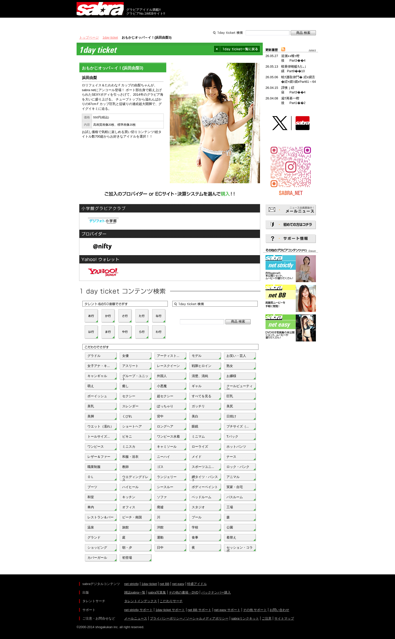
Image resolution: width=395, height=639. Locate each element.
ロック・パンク (237, 467)
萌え (90, 386)
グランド (94, 537)
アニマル (233, 477)
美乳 (90, 406)
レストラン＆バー (100, 517)
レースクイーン (168, 366)
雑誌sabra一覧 (134, 592)
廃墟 (160, 507)
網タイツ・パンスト (205, 478)
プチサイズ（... (237, 426)
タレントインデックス (140, 601)
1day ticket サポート (170, 610)
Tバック (232, 436)
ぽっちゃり (165, 406)
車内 (90, 507)
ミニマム (198, 436)
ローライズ (200, 446)
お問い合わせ (279, 610)
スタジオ (198, 507)
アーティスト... (168, 356)
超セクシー (165, 396)
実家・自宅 (234, 487)
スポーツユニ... (203, 467)
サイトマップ (284, 618)
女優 (125, 356)
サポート (246, 22)
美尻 (229, 406)
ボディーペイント (205, 487)
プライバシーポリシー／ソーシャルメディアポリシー (189, 618)
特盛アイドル (197, 584)
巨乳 (229, 396)
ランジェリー (167, 477)
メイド (197, 457)
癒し (125, 386)
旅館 (125, 527)
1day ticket (110, 37)
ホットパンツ (236, 446)
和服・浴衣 (130, 457)
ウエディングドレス (135, 478)
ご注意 (267, 618)
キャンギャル (97, 376)
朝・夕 (127, 547)
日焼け (231, 416)
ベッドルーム (201, 497)
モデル (197, 356)
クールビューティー (239, 387)
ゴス (160, 467)
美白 (195, 416)
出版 (101, 22)
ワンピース (95, 446)
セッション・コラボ (239, 549)
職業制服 (94, 467)
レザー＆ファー (98, 457)
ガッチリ (198, 406)
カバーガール (97, 558)
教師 (125, 467)
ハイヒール (130, 487)
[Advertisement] (291, 365)
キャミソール (167, 446)
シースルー (165, 487)
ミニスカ (128, 446)
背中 (160, 416)
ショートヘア (132, 426)
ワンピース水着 (168, 436)
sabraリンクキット (245, 618)
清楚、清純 (200, 376)
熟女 (229, 366)
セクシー (128, 396)
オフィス (128, 507)
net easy (178, 584)
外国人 (162, 376)
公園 (229, 527)
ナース (231, 457)
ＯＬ (90, 477)
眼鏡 (195, 426)
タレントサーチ (197, 22)
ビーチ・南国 (132, 517)
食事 (195, 537)
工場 (229, 507)
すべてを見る (201, 396)
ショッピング (97, 547)
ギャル (197, 386)
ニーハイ (163, 457)
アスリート (130, 366)
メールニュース (135, 618)
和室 (90, 497)
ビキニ (127, 436)
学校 (195, 527)
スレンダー (130, 406)
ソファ (162, 497)
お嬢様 (231, 376)
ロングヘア (165, 426)
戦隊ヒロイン (201, 366)
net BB (164, 584)
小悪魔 (162, 386)
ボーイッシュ (97, 396)
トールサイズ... (98, 436)
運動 (160, 537)
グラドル (94, 356)
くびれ (127, 416)
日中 (160, 547)
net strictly (131, 584)
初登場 (127, 558)
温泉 (90, 527)
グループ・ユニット (135, 377)
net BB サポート (199, 610)
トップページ (89, 37)
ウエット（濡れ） (100, 426)
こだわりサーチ (171, 601)
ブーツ (92, 487)
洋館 (160, 527)
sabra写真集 (157, 592)
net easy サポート (227, 610)
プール (197, 517)
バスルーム (234, 497)
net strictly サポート (138, 610)
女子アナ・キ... (98, 366)
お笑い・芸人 (236, 356)
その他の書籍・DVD (184, 592)
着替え (231, 537)
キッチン (128, 497)
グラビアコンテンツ (149, 22)
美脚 (90, 416)
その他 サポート (255, 610)
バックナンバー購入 (216, 592)
